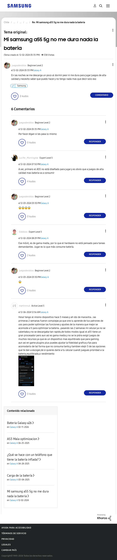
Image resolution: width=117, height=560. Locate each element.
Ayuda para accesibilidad (16, 527)
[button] (107, 64)
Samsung (21, 85)
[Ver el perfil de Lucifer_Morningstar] (28, 158)
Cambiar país (9, 550)
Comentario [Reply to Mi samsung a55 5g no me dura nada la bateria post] (101, 95)
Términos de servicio (14, 533)
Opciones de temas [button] (107, 30)
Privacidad (8, 539)
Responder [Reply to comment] (95, 141)
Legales (6, 544)
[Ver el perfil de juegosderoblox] (19, 65)
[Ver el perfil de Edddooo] (23, 232)
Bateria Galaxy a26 (19, 423)
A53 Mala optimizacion (22, 439)
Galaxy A (37, 70)
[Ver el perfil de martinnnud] (24, 306)
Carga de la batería (19, 475)
